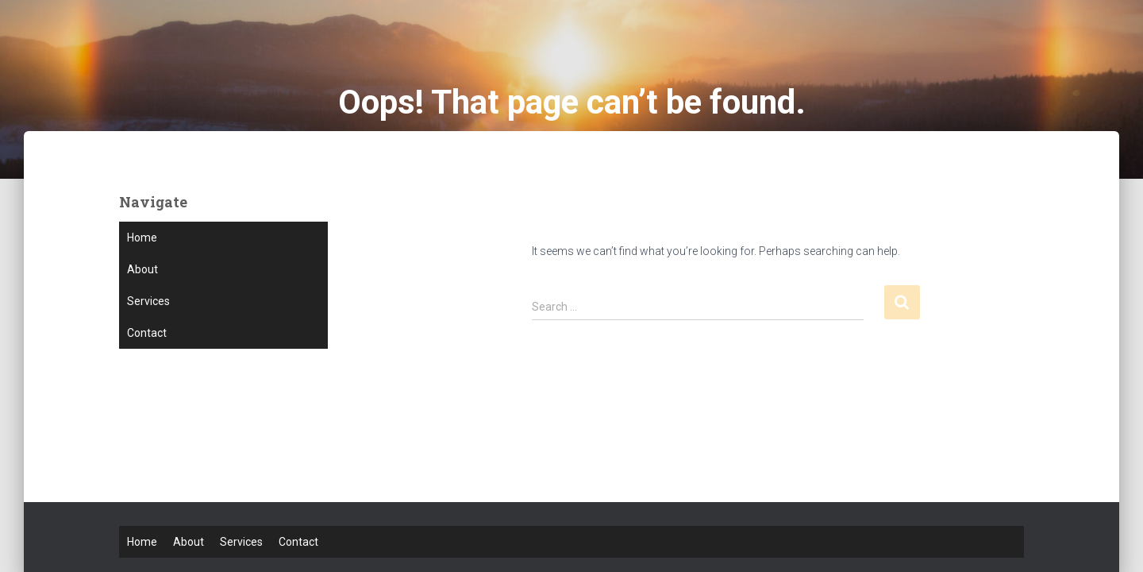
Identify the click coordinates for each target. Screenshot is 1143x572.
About (142, 269)
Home (142, 237)
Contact (147, 333)
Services (148, 301)
